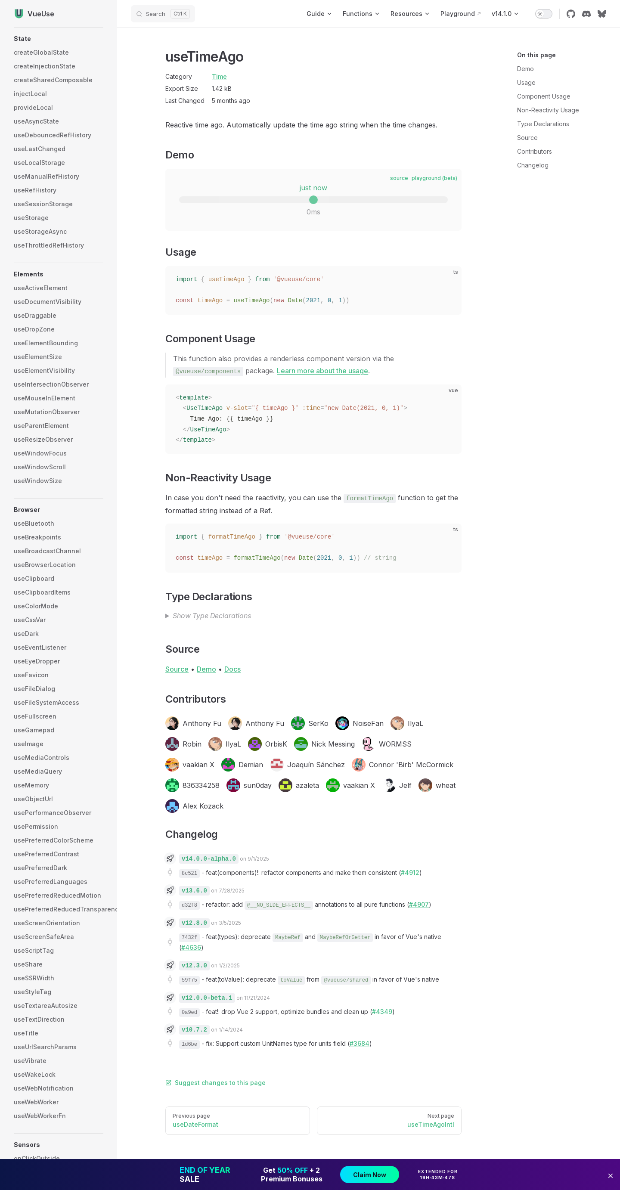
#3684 (359, 1043)
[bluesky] (602, 14)
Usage (526, 82)
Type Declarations (543, 123)
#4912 (410, 872)
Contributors (534, 151)
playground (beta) (434, 178)
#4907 (419, 904)
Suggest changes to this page (215, 1082)
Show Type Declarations (212, 615)
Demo (525, 68)
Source (527, 137)
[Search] (163, 13)
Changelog (533, 165)
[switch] (543, 14)
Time (219, 76)
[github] (571, 14)
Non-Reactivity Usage (548, 110)
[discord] (586, 14)
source (399, 178)
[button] (58, 39)
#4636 (191, 947)
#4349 (382, 1011)
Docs (232, 669)
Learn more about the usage (322, 370)
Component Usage (543, 96)
